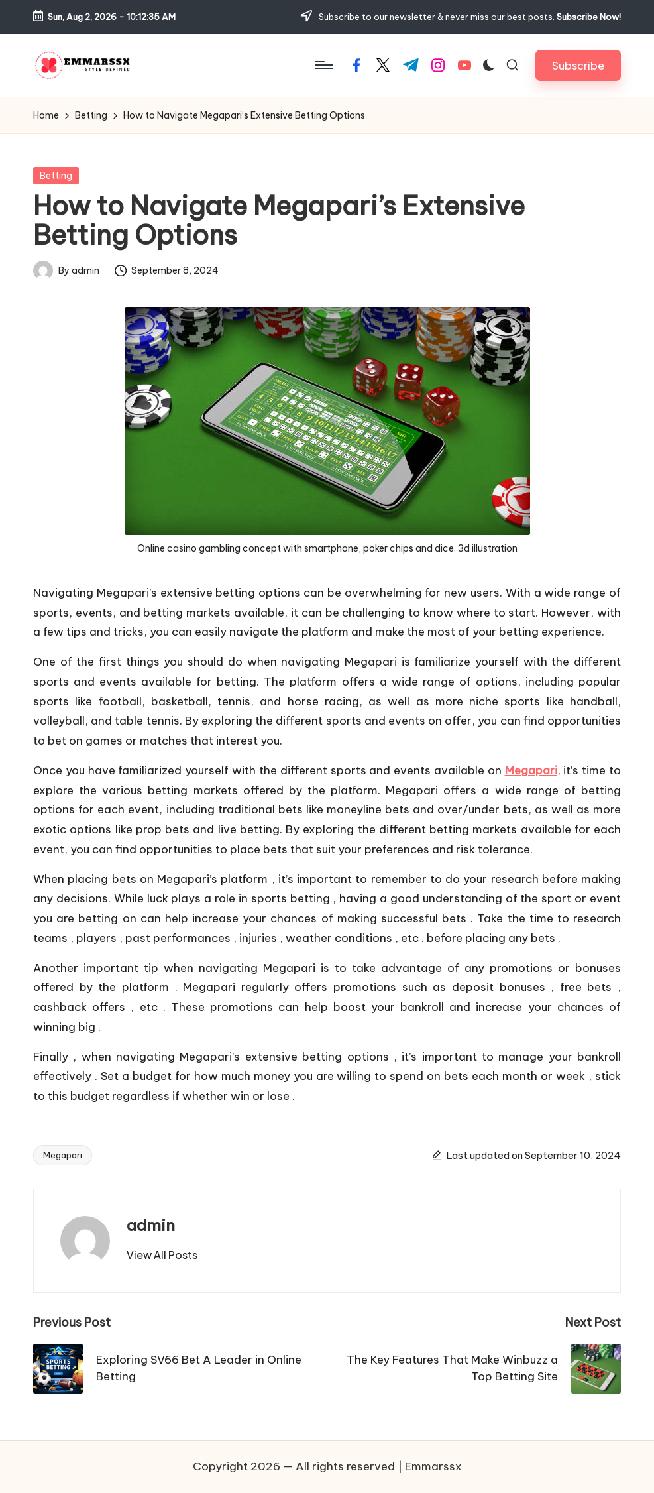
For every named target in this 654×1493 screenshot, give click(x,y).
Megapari (531, 770)
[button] (578, 65)
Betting (56, 176)
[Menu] (323, 65)
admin (151, 1225)
